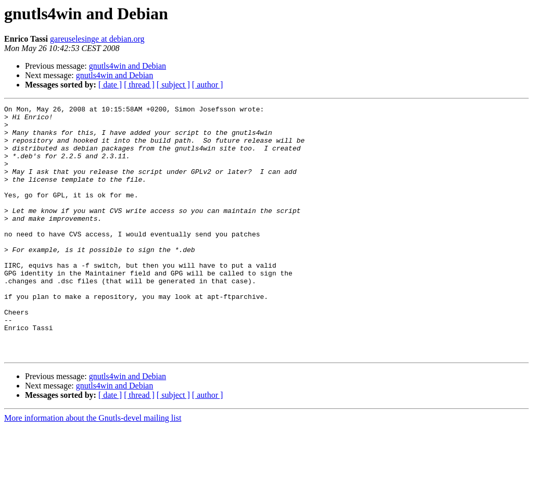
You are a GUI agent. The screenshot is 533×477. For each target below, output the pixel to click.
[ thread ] (139, 84)
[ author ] (207, 84)
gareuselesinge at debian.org (97, 38)
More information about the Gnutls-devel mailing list (92, 467)
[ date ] (110, 84)
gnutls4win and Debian (127, 65)
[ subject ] (173, 84)
